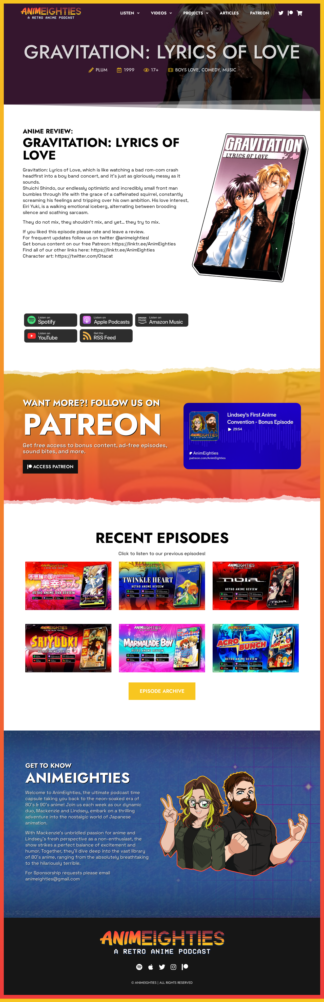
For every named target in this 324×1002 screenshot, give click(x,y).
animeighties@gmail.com (52, 882)
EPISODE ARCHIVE (162, 693)
